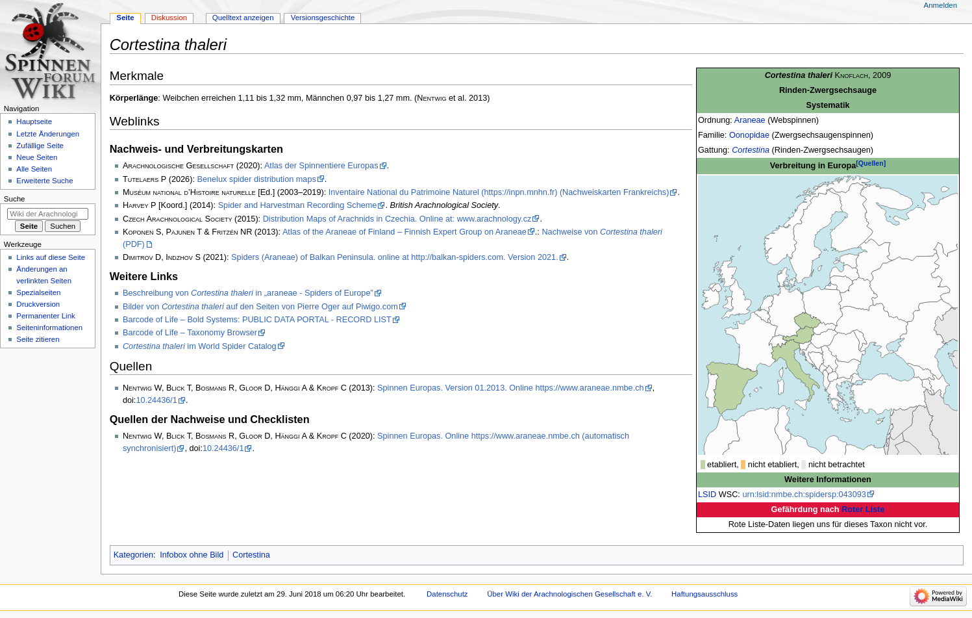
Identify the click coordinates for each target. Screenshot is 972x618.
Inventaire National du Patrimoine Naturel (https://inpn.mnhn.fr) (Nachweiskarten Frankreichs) (499, 192)
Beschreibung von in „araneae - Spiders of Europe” (248, 293)
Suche (14, 199)
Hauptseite (34, 121)
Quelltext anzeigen (243, 17)
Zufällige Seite (40, 145)
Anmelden (941, 5)
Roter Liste (862, 509)
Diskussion (169, 17)
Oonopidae (749, 135)
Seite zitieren (37, 339)
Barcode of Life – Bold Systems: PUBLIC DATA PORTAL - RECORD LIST (257, 319)
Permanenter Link (45, 316)
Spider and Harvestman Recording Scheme (297, 205)
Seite (125, 17)
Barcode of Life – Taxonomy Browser (190, 332)
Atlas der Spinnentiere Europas (321, 165)
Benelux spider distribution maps (256, 179)
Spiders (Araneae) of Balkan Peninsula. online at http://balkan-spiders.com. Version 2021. (394, 257)
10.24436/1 (156, 400)
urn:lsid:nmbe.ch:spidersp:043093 (804, 494)
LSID (707, 494)
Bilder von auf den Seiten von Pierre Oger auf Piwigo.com (260, 306)
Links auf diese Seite (50, 257)
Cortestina (750, 150)
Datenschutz (447, 594)
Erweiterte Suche (44, 181)
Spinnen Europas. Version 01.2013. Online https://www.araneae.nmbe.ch (510, 388)
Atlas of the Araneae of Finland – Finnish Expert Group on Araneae (404, 232)
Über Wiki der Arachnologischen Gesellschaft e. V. (569, 594)
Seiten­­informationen (49, 327)
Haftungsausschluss (704, 594)
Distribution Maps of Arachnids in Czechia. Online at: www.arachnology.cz (397, 219)
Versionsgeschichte (323, 17)
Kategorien (133, 555)
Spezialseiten (38, 292)
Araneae (750, 120)
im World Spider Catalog (200, 346)
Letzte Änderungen (47, 134)
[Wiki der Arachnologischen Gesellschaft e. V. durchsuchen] (47, 214)
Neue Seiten (36, 157)
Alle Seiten (34, 169)
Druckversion (38, 304)
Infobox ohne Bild (191, 555)
